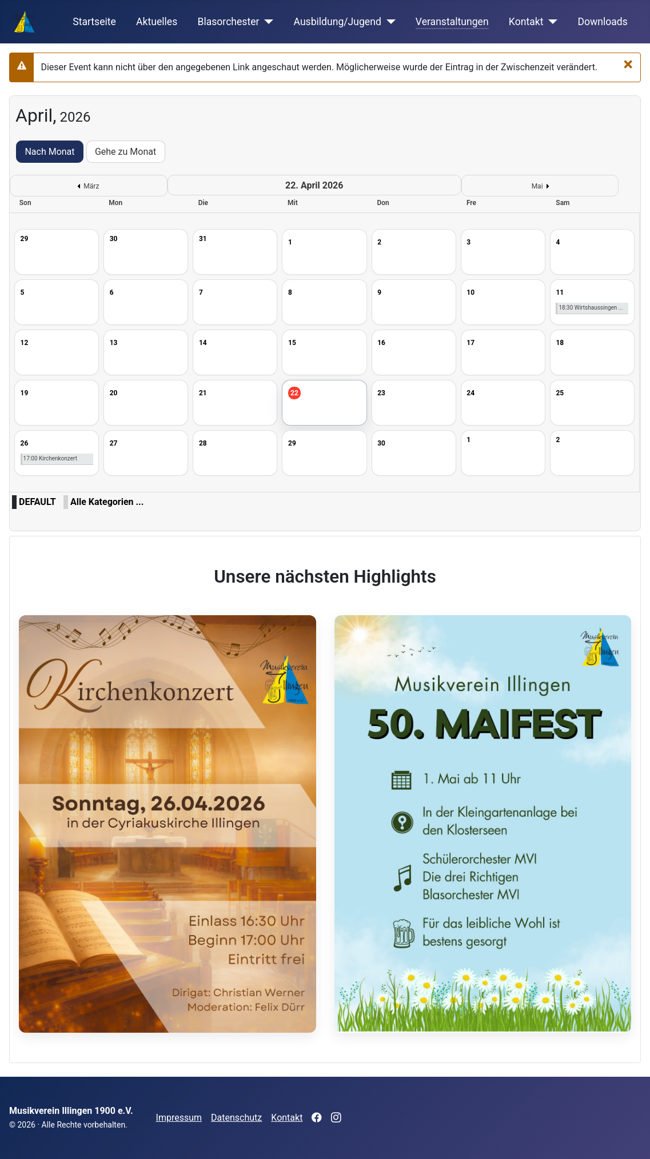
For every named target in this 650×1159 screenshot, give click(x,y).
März (91, 186)
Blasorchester (228, 21)
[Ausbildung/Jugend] (388, 21)
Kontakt (526, 21)
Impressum (179, 1117)
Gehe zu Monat (125, 151)
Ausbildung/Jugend (337, 21)
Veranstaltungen (452, 21)
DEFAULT (37, 501)
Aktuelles (156, 21)
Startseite (94, 21)
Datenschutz (236, 1117)
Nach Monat (49, 151)
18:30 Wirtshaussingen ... (591, 307)
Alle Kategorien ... (106, 501)
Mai (537, 186)
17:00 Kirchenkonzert (50, 458)
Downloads (602, 21)
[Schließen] (628, 64)
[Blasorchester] (267, 21)
